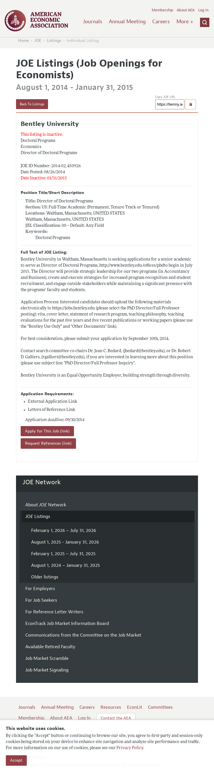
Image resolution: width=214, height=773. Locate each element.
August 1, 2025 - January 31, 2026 (65, 542)
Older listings (44, 577)
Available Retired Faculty (50, 647)
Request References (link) (48, 443)
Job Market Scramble (46, 658)
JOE (37, 40)
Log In (203, 10)
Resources (110, 707)
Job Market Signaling (46, 670)
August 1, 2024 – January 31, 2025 (65, 565)
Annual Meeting (127, 21)
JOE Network (42, 482)
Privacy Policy (129, 748)
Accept (16, 760)
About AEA (185, 10)
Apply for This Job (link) (47, 431)
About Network (45, 505)
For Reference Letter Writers (54, 612)
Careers (161, 21)
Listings (54, 40)
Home (23, 40)
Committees (160, 707)
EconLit (134, 707)
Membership (162, 10)
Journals (92, 21)
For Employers (40, 589)
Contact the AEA (116, 718)
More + (184, 21)
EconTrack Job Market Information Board (67, 623)
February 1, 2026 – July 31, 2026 (63, 530)
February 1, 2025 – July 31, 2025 (63, 554)
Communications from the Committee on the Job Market (83, 635)
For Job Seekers (41, 600)
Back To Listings (32, 104)
